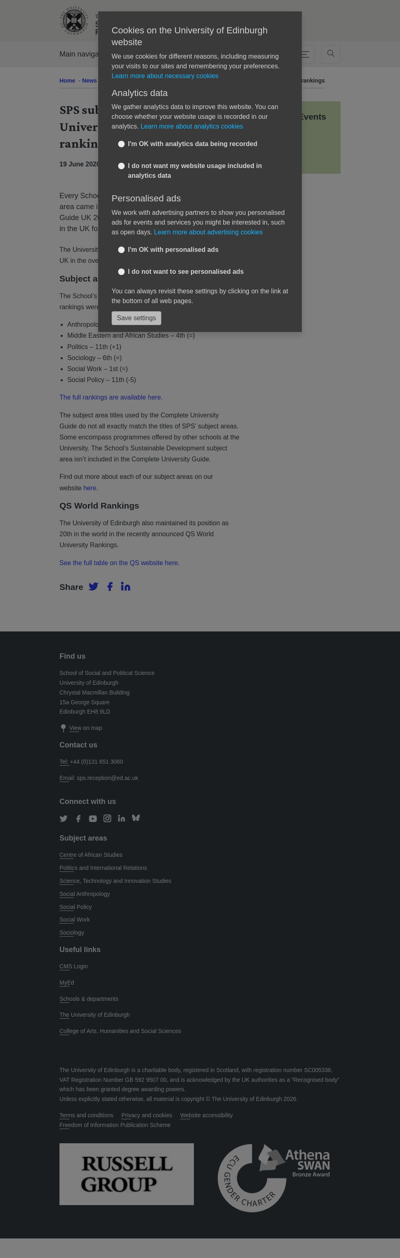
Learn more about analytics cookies (192, 126)
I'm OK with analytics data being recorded (192, 143)
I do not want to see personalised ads (186, 271)
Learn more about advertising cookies (208, 232)
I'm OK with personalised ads (173, 249)
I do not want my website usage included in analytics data (195, 170)
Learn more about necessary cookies (165, 75)
